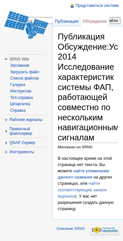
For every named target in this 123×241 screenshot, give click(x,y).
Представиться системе (97, 5)
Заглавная (19, 65)
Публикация (66, 21)
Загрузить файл (24, 72)
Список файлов (24, 78)
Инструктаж (20, 91)
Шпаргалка (20, 104)
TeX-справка (21, 97)
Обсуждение (95, 21)
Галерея (17, 85)
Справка (18, 110)
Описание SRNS (70, 228)
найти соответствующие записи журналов (82, 189)
